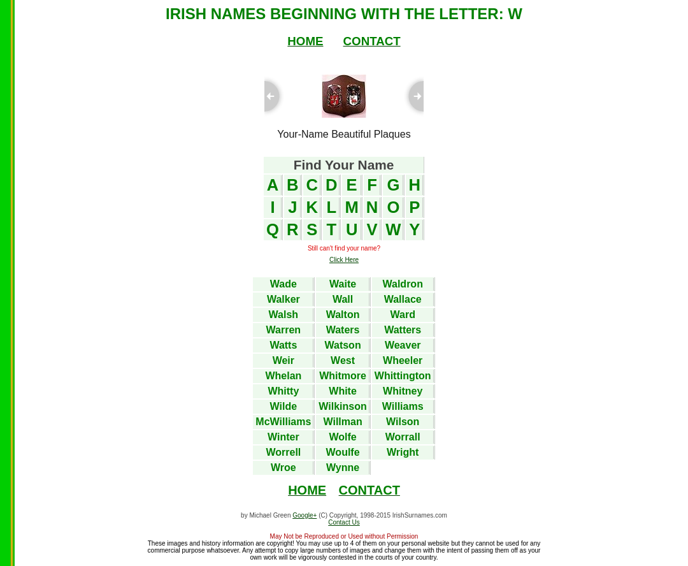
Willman (342, 421)
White (343, 391)
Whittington (403, 375)
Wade (283, 284)
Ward (403, 314)
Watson (342, 345)
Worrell (283, 452)
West (343, 360)
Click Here (344, 259)
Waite (342, 284)
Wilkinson (342, 406)
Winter (283, 437)
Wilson (402, 421)
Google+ (304, 515)
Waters (343, 329)
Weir (283, 360)
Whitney (402, 391)
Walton (343, 314)
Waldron (403, 284)
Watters (402, 329)
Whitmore (342, 375)
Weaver (403, 345)
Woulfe (343, 452)
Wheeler (402, 360)
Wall (343, 299)
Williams (403, 406)
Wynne (342, 467)
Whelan (283, 375)
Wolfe (342, 437)
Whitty (283, 391)
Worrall (402, 437)
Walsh (284, 314)
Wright (403, 452)
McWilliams (283, 421)
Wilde (283, 406)
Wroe (283, 467)
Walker (283, 299)
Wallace (403, 299)
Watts (283, 345)
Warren (283, 329)
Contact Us (343, 522)
